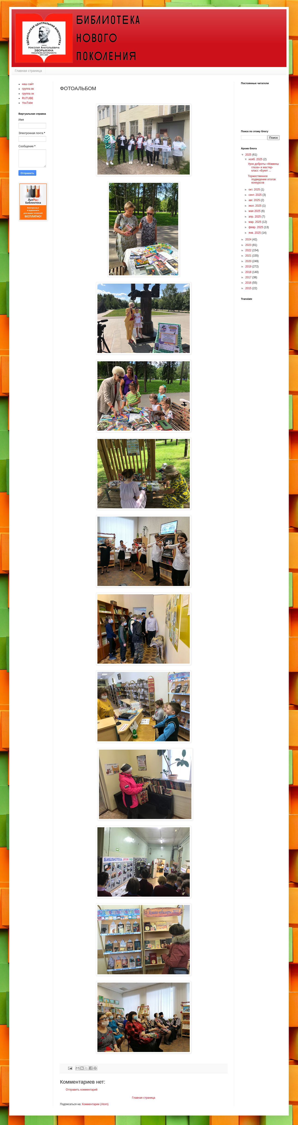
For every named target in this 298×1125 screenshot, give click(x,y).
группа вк (28, 88)
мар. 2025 (255, 222)
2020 (248, 261)
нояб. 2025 (256, 159)
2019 (248, 266)
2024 (248, 239)
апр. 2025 (255, 216)
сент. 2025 (255, 194)
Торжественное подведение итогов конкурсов (262, 179)
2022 (248, 250)
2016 (248, 282)
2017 (248, 277)
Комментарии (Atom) (95, 1104)
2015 (248, 288)
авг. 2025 (255, 200)
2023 (248, 245)
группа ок (28, 93)
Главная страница (28, 71)
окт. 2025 (255, 189)
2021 (248, 255)
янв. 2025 (255, 232)
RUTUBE (27, 98)
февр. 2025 (256, 227)
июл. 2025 (255, 205)
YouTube (27, 102)
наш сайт (28, 84)
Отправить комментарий (81, 1089)
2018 (248, 272)
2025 (248, 154)
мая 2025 (255, 211)
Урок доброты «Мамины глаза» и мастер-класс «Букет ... (263, 167)
